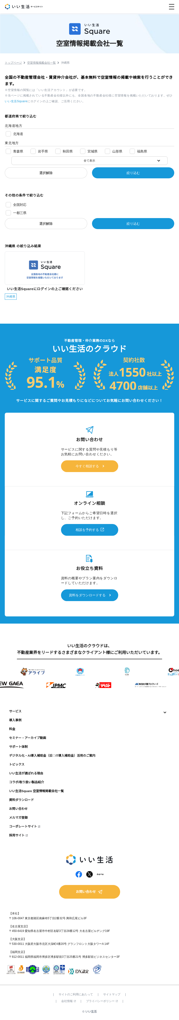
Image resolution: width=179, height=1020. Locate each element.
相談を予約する (87, 530)
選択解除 (46, 173)
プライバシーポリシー (102, 1001)
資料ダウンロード (21, 800)
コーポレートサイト (23, 826)
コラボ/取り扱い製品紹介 (26, 782)
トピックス (17, 764)
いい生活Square (16, 101)
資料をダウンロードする (87, 595)
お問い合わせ (18, 809)
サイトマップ (111, 994)
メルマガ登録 (18, 817)
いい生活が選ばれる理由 (26, 773)
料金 (12, 729)
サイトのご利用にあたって (76, 994)
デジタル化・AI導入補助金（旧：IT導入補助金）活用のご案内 (52, 755)
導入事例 (15, 720)
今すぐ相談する (87, 466)
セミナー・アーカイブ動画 (27, 738)
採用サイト (17, 835)
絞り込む (133, 173)
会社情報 (68, 1001)
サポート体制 (18, 747)
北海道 (18, 134)
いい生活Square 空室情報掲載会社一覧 (36, 791)
